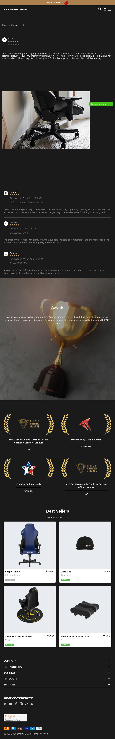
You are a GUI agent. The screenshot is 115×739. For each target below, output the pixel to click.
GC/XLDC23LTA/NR (19, 233)
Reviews (14, 25)
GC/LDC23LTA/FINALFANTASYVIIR (26, 202)
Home (5, 25)
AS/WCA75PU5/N (18, 263)
